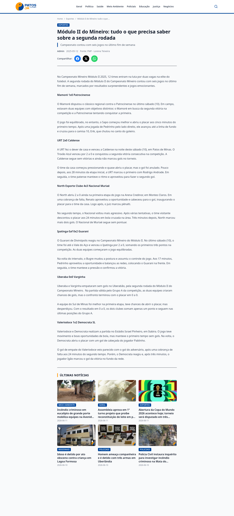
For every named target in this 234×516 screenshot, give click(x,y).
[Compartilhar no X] (86, 58)
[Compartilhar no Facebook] (77, 58)
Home (60, 19)
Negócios (168, 6)
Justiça (156, 6)
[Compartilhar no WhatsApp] (94, 58)
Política (89, 6)
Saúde (100, 6)
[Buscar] (216, 6)
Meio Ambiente (115, 6)
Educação (144, 6)
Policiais (131, 6)
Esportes (70, 19)
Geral (79, 6)
